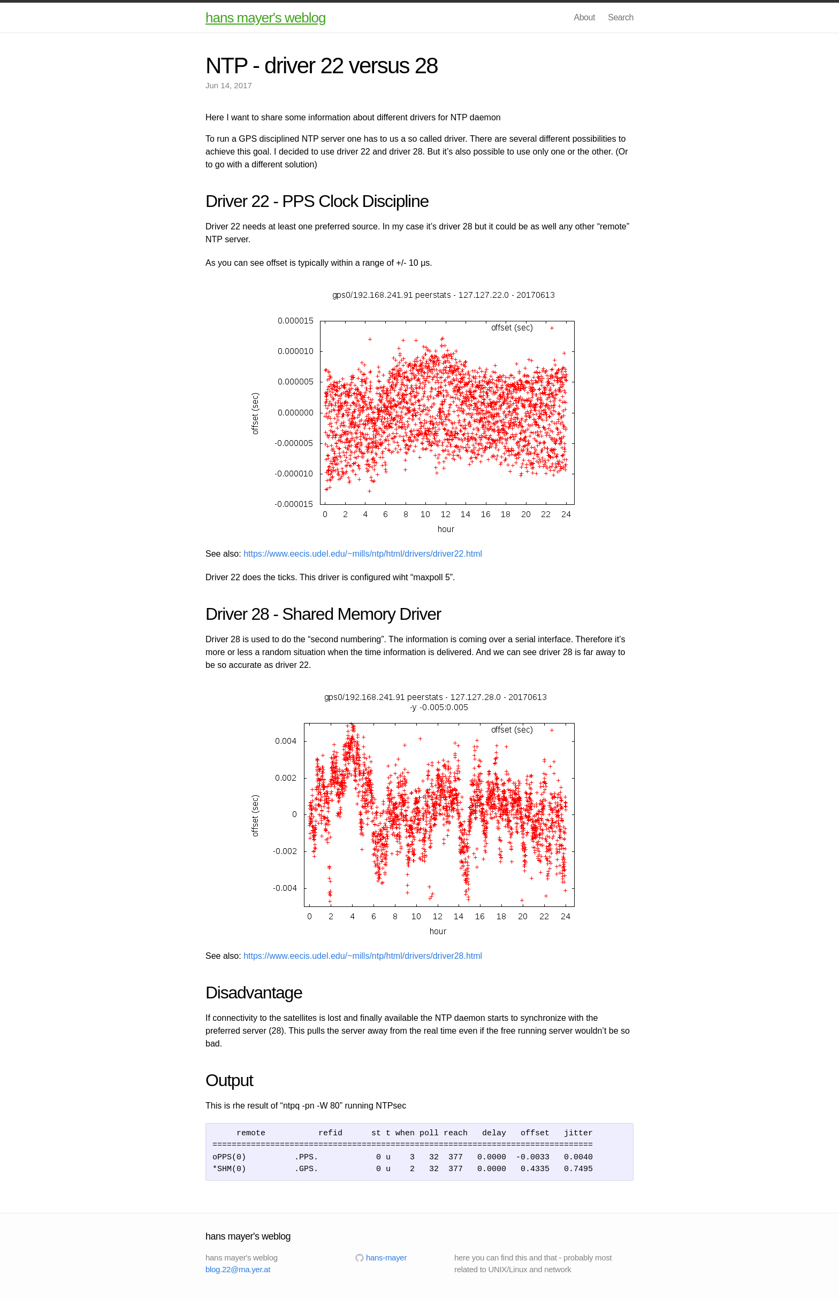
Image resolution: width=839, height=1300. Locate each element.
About (584, 17)
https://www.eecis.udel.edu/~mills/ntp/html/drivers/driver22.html (362, 553)
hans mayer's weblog (265, 18)
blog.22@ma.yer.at (237, 1269)
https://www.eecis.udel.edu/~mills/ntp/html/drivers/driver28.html (362, 955)
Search (621, 17)
